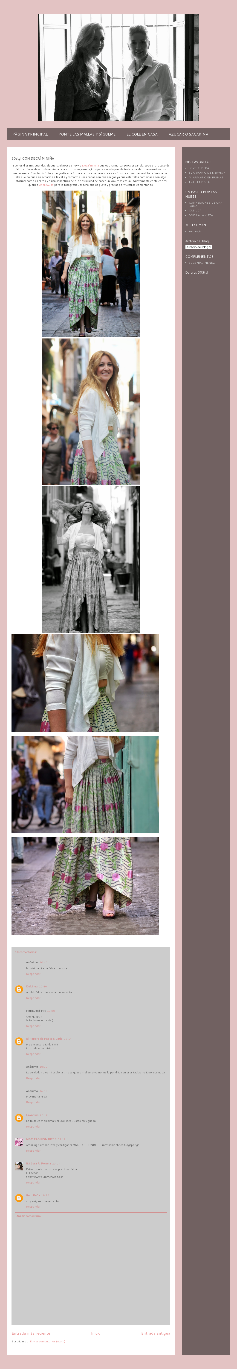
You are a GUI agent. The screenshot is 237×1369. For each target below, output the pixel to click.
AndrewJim (46, 185)
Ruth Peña (33, 1195)
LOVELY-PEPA (199, 168)
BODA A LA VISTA (201, 215)
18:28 (45, 1195)
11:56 (51, 1011)
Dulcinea (32, 986)
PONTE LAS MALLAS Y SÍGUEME (87, 134)
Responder (33, 974)
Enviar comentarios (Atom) (47, 1341)
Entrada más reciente (31, 1333)
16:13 (43, 1091)
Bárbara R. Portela (38, 1163)
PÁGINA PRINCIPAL (30, 134)
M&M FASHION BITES (41, 1139)
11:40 (43, 986)
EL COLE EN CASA (142, 134)
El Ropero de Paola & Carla (44, 1039)
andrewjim (195, 231)
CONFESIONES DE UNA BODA (205, 204)
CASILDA (195, 210)
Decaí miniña (90, 165)
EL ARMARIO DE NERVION (207, 173)
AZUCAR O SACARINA (188, 134)
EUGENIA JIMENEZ (202, 263)
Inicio (95, 1333)
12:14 (68, 1039)
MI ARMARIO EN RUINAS (206, 177)
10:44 (43, 962)
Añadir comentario (28, 1216)
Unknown (32, 1115)
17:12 (62, 1139)
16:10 (43, 1067)
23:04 (56, 1163)
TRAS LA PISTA (199, 182)
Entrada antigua (155, 1333)
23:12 (44, 1115)
